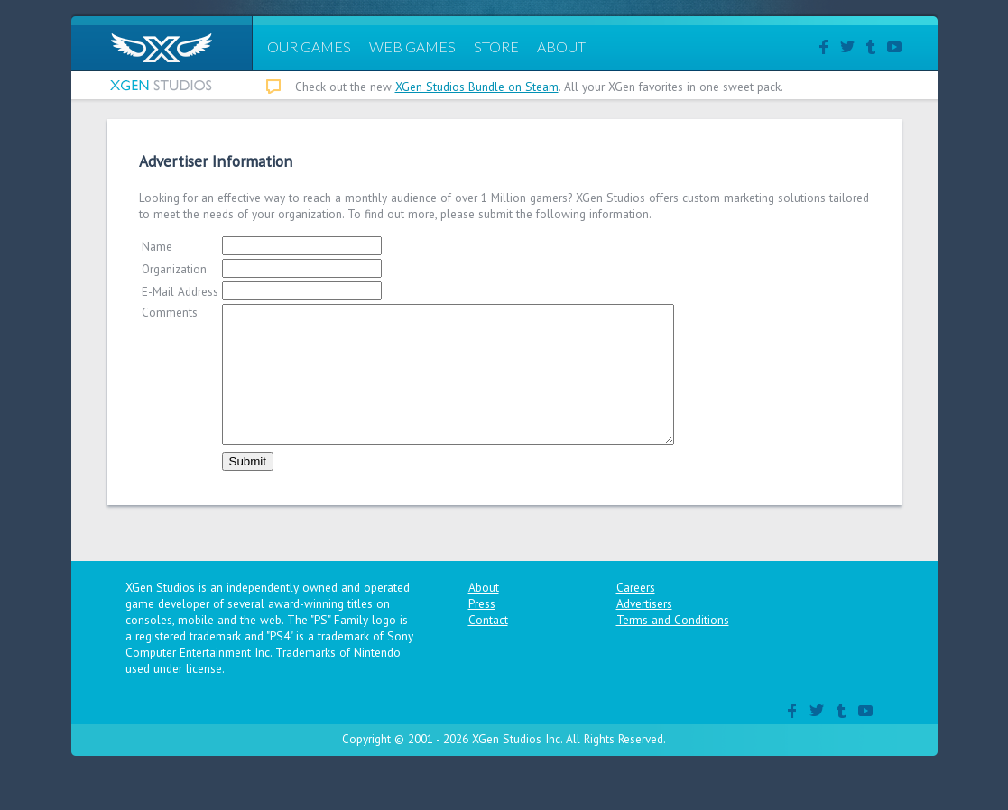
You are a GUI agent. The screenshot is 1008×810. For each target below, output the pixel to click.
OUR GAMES (309, 46)
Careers (635, 614)
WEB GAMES (412, 46)
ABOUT (561, 46)
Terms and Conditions (672, 647)
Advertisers (644, 630)
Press (481, 630)
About (483, 614)
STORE (496, 46)
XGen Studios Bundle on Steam (477, 86)
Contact (488, 647)
